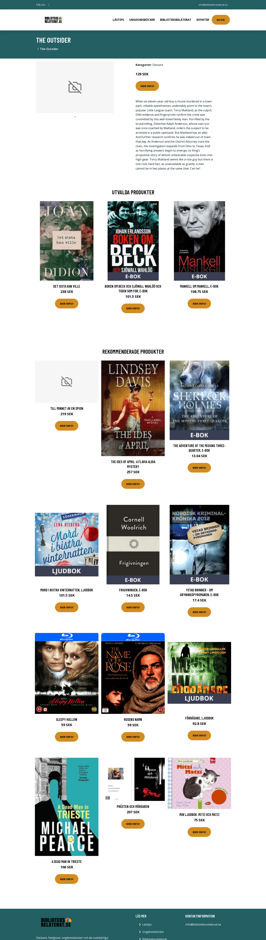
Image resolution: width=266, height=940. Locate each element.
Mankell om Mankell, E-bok (199, 284)
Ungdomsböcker (142, 18)
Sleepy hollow (66, 717)
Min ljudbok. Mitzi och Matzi (199, 812)
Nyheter (203, 18)
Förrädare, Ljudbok (199, 715)
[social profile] (49, 4)
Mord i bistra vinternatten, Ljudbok (66, 587)
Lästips (118, 18)
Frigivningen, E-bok (133, 587)
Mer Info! (147, 83)
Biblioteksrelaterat (175, 18)
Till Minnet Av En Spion (66, 406)
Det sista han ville (66, 284)
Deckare (157, 62)
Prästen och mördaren (133, 804)
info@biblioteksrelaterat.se (212, 4)
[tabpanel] (75, 85)
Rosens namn (133, 717)
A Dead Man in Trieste (67, 859)
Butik (221, 18)
